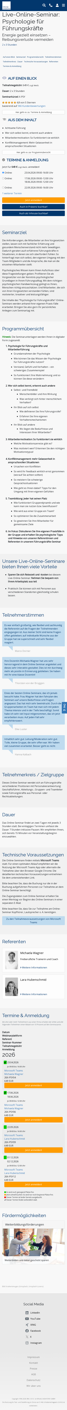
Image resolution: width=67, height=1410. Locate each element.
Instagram (33, 1343)
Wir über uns (33, 1385)
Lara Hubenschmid (14, 1138)
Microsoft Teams (13, 1070)
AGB (33, 1374)
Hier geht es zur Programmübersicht (33, 152)
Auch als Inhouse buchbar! (33, 213)
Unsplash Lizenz (36, 1286)
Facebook (33, 1331)
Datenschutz (33, 1380)
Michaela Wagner (13, 1074)
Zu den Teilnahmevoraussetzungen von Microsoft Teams (33, 920)
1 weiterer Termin (12, 193)
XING (30, 1324)
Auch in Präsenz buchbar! (33, 206)
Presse (33, 1368)
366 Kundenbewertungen (31, 106)
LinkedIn (32, 1312)
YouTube (32, 1318)
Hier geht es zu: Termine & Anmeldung (33, 112)
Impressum (33, 1357)
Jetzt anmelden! (33, 200)
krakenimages (12, 1286)
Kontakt (33, 1362)
